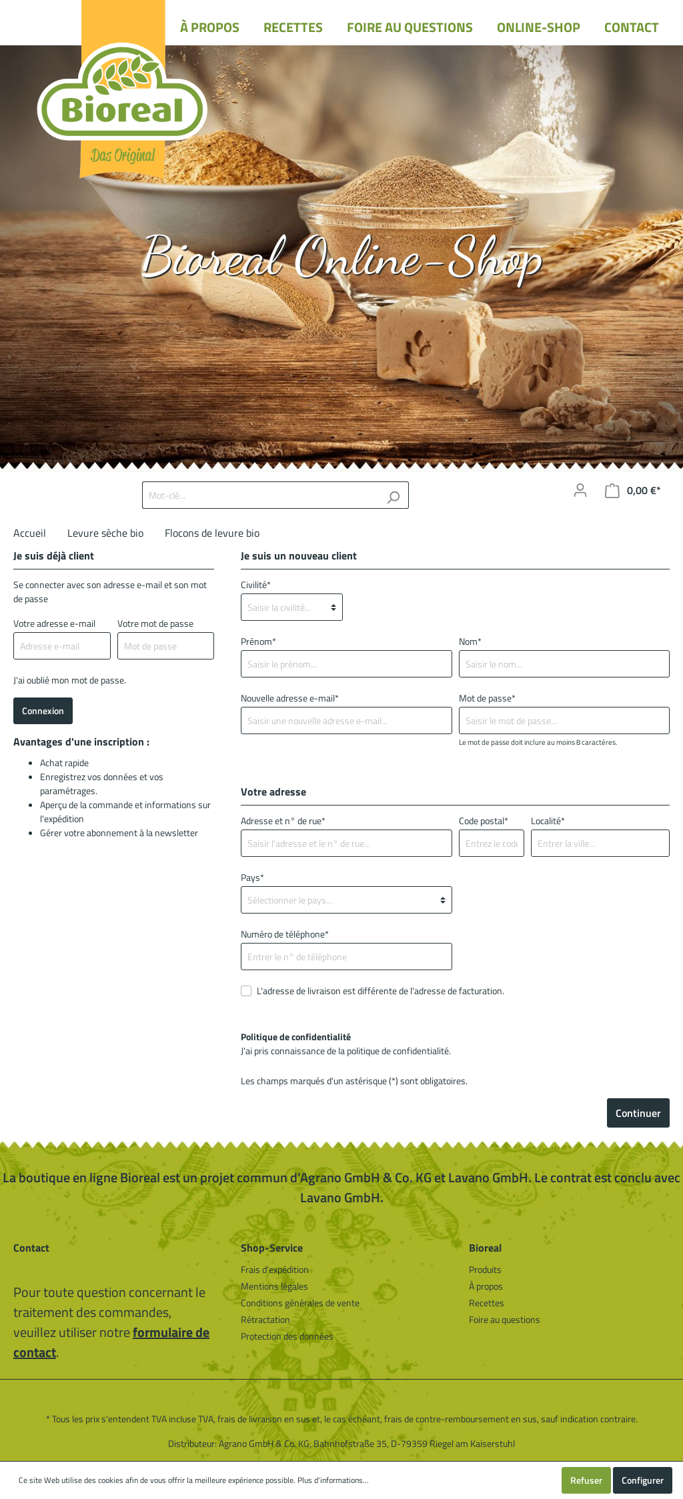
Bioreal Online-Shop (342, 255)
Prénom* (258, 641)
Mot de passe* (487, 698)
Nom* (470, 641)
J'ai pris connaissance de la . (346, 1044)
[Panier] (633, 490)
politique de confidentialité (398, 1051)
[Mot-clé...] (260, 495)
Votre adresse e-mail (54, 623)
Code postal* (483, 821)
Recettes (486, 1303)
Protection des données (287, 1336)
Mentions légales (274, 1286)
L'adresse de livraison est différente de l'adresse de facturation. (380, 991)
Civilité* (256, 584)
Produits (485, 1269)
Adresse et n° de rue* (283, 821)
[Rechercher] (393, 495)
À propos (486, 1286)
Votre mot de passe (155, 623)
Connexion (43, 710)
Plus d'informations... (333, 1480)
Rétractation (265, 1319)
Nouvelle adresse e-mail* (290, 698)
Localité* (548, 821)
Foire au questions (504, 1319)
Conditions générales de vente (300, 1303)
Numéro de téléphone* (285, 934)
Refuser (586, 1480)
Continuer (638, 1113)
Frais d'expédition (275, 1269)
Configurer (643, 1480)
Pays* (252, 877)
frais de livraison (249, 1419)
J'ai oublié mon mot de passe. (69, 680)
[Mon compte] (580, 490)
